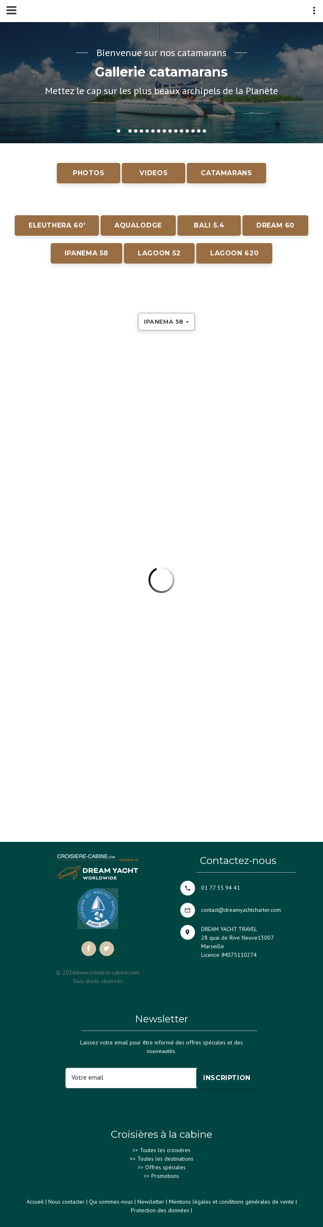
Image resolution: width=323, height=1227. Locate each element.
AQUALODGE (138, 225)
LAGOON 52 (159, 253)
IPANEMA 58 (86, 253)
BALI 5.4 (209, 225)
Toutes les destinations (165, 1158)
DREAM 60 (275, 225)
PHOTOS (89, 173)
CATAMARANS (226, 173)
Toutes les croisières (165, 1150)
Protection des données (160, 1210)
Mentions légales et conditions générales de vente (231, 1201)
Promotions (165, 1176)
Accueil (35, 1201)
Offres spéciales (165, 1167)
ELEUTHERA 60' (57, 225)
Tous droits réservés (97, 981)
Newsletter (150, 1201)
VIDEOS (153, 173)
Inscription (227, 1078)
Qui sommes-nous (111, 1201)
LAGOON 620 (234, 253)
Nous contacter (66, 1201)
